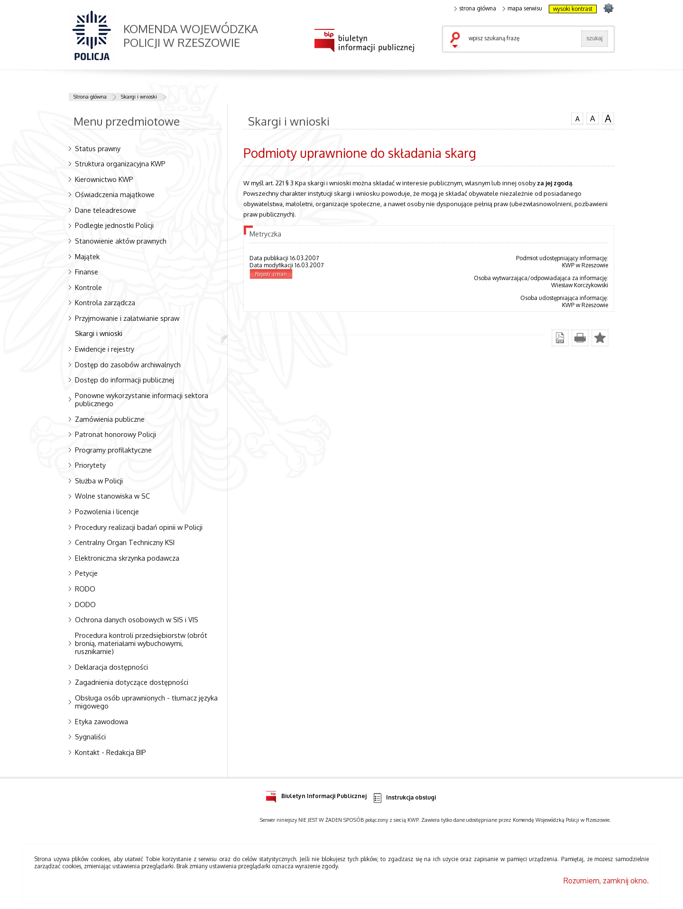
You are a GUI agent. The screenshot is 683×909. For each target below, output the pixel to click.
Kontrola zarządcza (105, 302)
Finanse (86, 271)
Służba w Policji (99, 480)
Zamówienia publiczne (110, 419)
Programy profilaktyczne (113, 449)
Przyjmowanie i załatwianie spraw (127, 318)
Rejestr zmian (271, 274)
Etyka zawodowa (101, 721)
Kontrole (88, 287)
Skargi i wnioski (139, 96)
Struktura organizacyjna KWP (120, 163)
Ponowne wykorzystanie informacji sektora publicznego (141, 399)
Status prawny (97, 148)
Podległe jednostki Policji (114, 225)
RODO (85, 588)
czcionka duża (608, 118)
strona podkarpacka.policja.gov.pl (608, 8)
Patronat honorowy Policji (115, 434)
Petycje (86, 573)
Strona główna (90, 96)
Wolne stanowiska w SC (112, 495)
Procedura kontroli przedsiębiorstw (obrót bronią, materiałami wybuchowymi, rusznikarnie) (141, 643)
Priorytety (90, 465)
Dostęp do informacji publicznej (124, 379)
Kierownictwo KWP (104, 179)
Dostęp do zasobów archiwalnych (128, 364)
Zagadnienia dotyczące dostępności (131, 682)
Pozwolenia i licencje (107, 511)
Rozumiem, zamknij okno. (606, 880)
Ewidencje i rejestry (104, 349)
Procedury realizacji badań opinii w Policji (139, 527)
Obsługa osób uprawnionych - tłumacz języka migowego (146, 701)
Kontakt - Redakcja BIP (110, 752)
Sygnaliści (90, 736)
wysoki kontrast (572, 8)
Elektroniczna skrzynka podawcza (127, 558)
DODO (85, 604)
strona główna (475, 8)
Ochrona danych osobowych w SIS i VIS (136, 619)
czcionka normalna (577, 117)
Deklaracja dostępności (111, 667)
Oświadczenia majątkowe (115, 194)
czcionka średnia (592, 118)
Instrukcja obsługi (403, 798)
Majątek (87, 256)
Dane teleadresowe (105, 210)
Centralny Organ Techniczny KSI (125, 542)
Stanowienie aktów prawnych (120, 240)
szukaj (457, 40)
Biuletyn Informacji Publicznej (316, 794)
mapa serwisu (522, 8)
